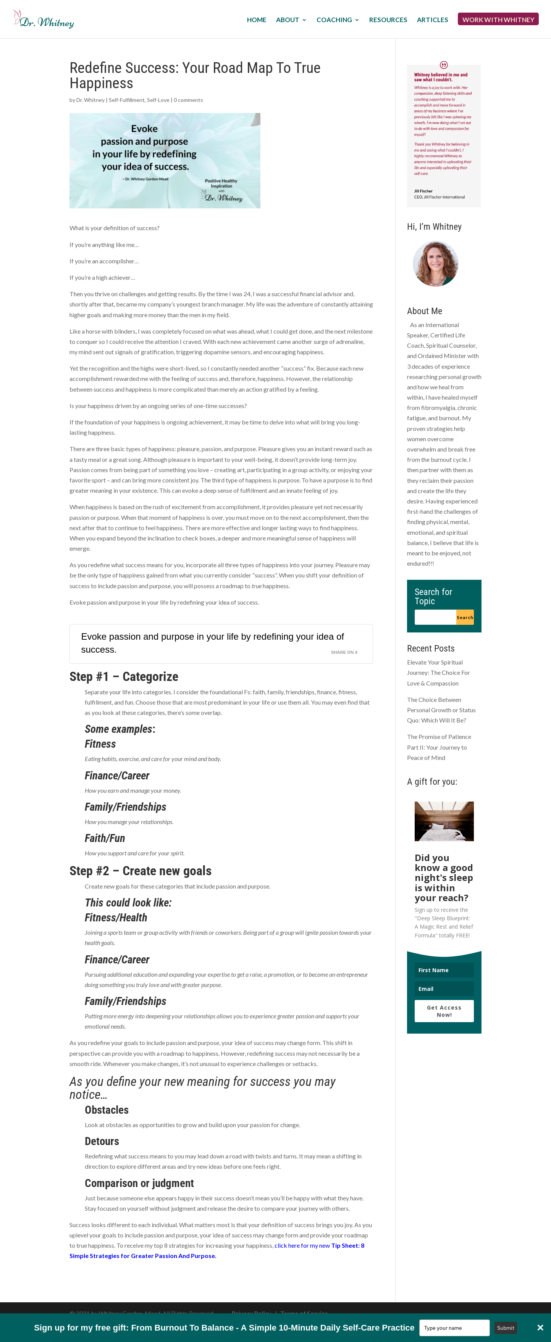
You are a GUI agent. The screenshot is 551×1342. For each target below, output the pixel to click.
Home (257, 20)
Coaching (334, 20)
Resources (388, 20)
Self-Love (158, 100)
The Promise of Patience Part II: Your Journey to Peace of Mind (439, 747)
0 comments (188, 100)
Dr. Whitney (90, 100)
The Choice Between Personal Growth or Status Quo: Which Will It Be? (441, 710)
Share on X (344, 652)
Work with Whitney (498, 20)
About (287, 20)
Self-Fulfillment (127, 100)
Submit (505, 1327)
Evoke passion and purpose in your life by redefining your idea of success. (212, 643)
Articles (432, 20)
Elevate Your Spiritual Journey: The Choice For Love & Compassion (438, 672)
